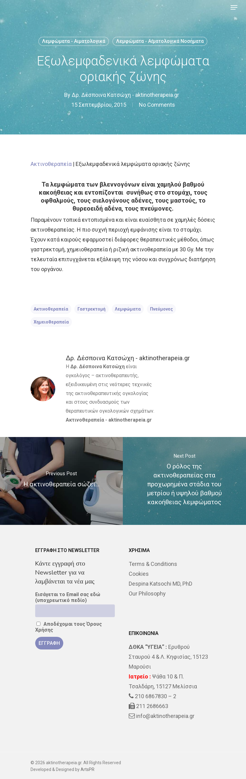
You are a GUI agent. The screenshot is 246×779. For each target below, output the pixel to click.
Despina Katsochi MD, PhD (160, 583)
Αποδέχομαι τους (68, 627)
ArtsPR (87, 769)
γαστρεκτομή (91, 309)
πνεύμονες (161, 309)
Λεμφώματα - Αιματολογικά (73, 41)
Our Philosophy (147, 593)
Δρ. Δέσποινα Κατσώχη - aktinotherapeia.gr (125, 95)
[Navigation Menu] (234, 7)
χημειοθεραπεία (51, 321)
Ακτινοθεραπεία (51, 164)
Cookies (139, 574)
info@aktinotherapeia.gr (165, 716)
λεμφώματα (128, 309)
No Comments (157, 104)
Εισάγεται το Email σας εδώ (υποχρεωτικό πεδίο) (67, 597)
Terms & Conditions (153, 564)
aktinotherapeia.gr (130, 420)
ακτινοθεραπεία (51, 309)
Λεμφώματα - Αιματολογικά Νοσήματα (160, 41)
